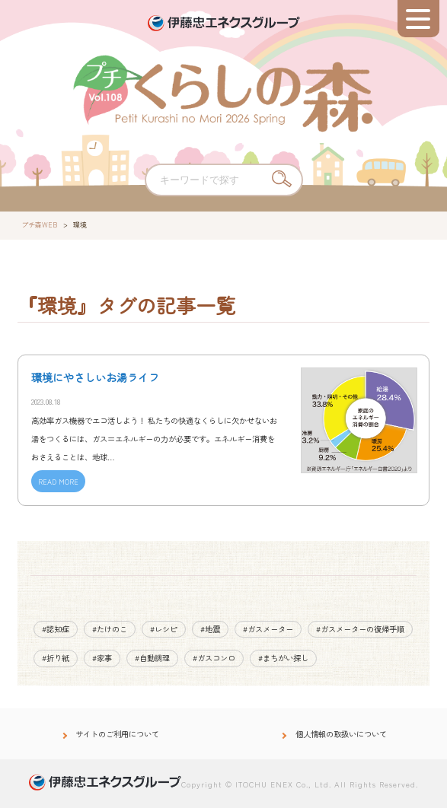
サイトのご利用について (117, 734)
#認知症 (55, 629)
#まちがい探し (283, 657)
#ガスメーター (268, 629)
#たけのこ (109, 629)
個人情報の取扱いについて (341, 734)
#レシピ (163, 629)
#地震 (210, 629)
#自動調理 (152, 657)
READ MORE (58, 481)
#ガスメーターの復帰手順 (360, 629)
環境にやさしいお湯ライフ (95, 378)
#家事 (102, 657)
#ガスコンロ (214, 657)
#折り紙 (55, 657)
